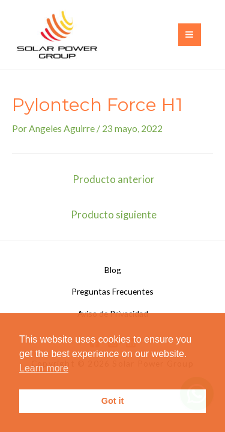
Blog (112, 270)
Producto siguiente (114, 215)
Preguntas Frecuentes (112, 291)
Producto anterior (114, 179)
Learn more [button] (43, 368)
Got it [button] (112, 401)
